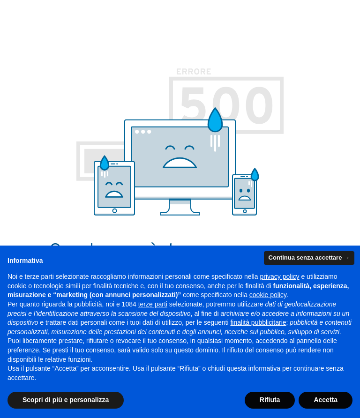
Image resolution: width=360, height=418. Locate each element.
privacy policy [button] (280, 276)
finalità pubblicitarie (258, 322)
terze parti (152, 304)
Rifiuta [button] (270, 399)
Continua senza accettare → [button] (309, 257)
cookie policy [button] (267, 295)
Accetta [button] (326, 399)
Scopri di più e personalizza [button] (65, 399)
